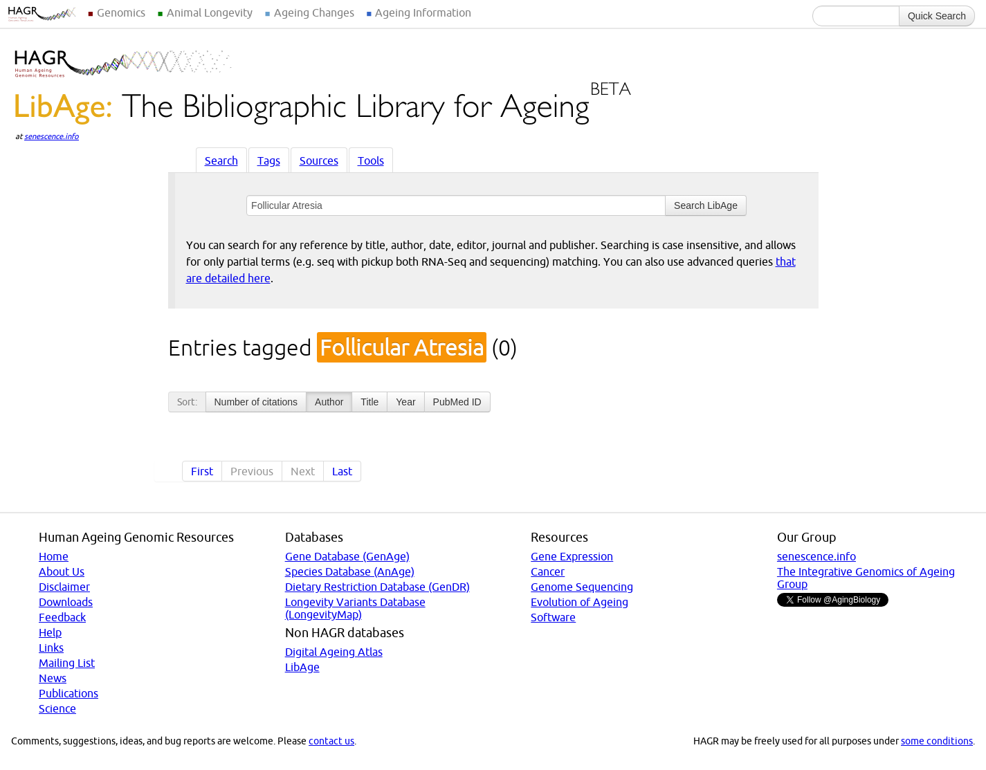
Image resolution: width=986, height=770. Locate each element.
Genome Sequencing (582, 586)
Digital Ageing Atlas (334, 651)
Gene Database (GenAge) (347, 556)
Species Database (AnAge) (349, 571)
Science (57, 708)
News (52, 678)
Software (553, 617)
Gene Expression (572, 556)
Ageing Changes (314, 12)
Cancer (548, 571)
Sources (319, 160)
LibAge (302, 667)
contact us (331, 740)
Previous (251, 471)
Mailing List (67, 663)
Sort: (187, 401)
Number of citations (256, 401)
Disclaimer (64, 586)
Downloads (66, 602)
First (202, 471)
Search (221, 160)
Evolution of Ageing (579, 602)
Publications (68, 693)
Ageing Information (423, 12)
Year (405, 401)
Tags (268, 160)
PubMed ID (457, 401)
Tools (371, 160)
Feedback (62, 617)
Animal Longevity (210, 12)
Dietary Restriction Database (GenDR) (377, 586)
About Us (61, 571)
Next (303, 471)
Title (369, 401)
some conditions (937, 740)
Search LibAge (706, 205)
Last (342, 471)
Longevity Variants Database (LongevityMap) (355, 608)
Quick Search (937, 15)
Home (54, 556)
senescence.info (51, 136)
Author (329, 401)
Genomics (121, 12)
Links (51, 647)
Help (50, 632)
